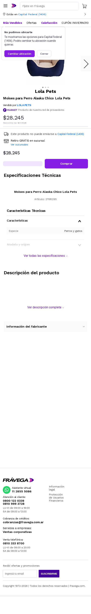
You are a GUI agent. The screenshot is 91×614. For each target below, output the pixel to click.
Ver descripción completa (45, 307)
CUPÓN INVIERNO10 (75, 23)
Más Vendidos (12, 23)
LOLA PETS (24, 105)
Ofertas (32, 23)
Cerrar (44, 53)
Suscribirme (49, 573)
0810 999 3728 (13, 503)
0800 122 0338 (13, 500)
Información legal (56, 488)
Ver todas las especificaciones (45, 256)
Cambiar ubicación (19, 53)
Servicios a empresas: (17, 528)
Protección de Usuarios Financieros (56, 497)
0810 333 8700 (13, 543)
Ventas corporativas (17, 532)
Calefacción (49, 23)
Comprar (66, 163)
